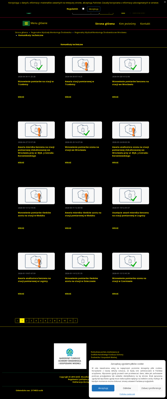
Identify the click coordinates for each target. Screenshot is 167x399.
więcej (21, 96)
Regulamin (72, 8)
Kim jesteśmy (127, 23)
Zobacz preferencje (151, 388)
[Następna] (75, 320)
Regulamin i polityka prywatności (83, 379)
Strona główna (105, 23)
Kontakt (145, 23)
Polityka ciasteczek (127, 394)
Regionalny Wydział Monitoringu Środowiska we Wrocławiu (100, 32)
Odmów (127, 388)
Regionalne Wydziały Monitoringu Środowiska (51, 32)
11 (70, 320)
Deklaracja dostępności (83, 382)
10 (65, 320)
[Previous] (17, 320)
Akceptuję (93, 9)
